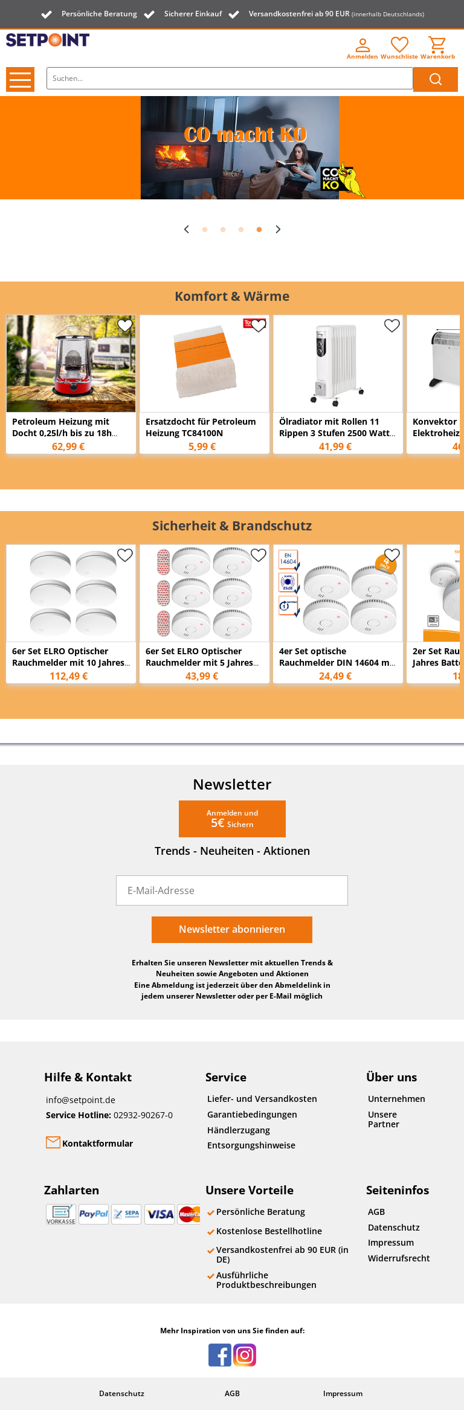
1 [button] (205, 230)
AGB (376, 1211)
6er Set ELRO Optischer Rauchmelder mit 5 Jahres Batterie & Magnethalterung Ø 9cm (204, 668)
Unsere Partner (383, 1119)
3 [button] (241, 230)
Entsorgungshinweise (251, 1145)
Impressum (391, 1242)
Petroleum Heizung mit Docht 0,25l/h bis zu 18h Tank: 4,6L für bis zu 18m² (65, 433)
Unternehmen (396, 1098)
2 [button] (223, 230)
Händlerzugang (238, 1130)
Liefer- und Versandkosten (262, 1098)
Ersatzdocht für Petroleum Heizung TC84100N (201, 427)
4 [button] (259, 230)
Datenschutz (394, 1227)
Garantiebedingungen (252, 1114)
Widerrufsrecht (396, 1258)
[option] (232, 147)
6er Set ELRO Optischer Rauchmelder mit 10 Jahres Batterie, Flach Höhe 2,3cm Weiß (68, 668)
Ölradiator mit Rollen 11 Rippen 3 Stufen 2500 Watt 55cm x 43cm (334, 433)
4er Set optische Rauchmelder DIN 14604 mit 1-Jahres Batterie (337, 662)
